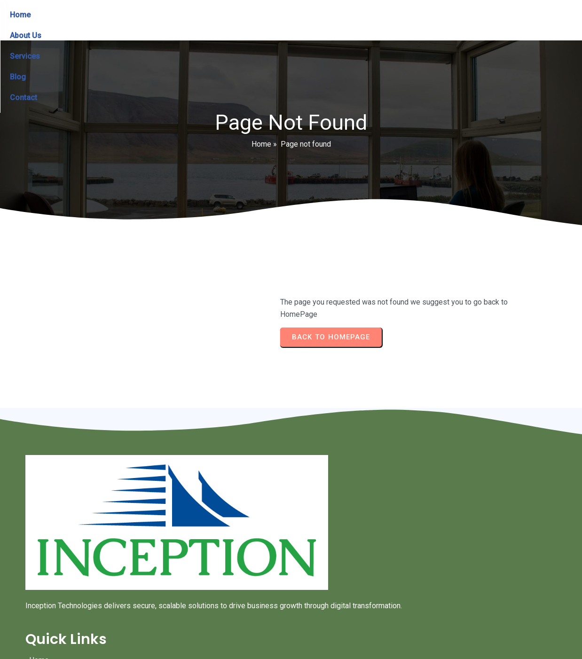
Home (261, 152)
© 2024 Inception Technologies (291, 615)
